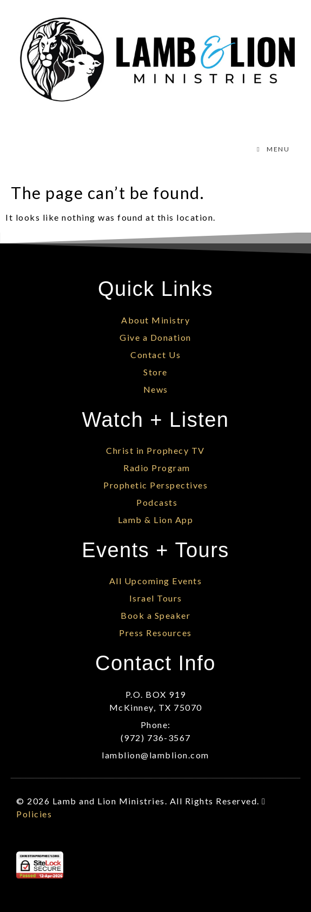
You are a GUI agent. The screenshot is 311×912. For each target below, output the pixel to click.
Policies (34, 814)
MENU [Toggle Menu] (271, 149)
